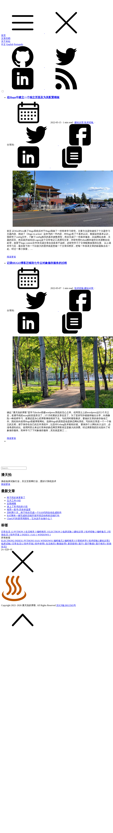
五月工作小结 (14, 500)
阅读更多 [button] (5, 484)
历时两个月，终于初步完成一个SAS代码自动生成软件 (34, 512)
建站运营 (79, 122)
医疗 (82, 543)
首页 (3, 35)
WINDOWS (44, 534)
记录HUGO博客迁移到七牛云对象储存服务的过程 (37, 262)
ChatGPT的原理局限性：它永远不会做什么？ (29, 518)
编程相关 (42, 531)
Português (18, 44)
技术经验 (89, 122)
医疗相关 (101, 543)
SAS (34, 534)
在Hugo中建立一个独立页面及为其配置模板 (33, 97)
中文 (3, 44)
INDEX (26, 534)
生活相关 (31, 531)
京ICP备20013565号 (66, 605)
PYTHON (19, 531)
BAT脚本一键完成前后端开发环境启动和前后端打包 (33, 515)
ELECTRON (55, 531)
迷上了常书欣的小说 (17, 506)
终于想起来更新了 (16, 497)
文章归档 (5, 38)
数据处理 (62, 543)
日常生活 (7, 531)
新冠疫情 (73, 543)
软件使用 (40, 543)
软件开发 (16, 534)
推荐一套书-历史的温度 (19, 509)
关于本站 (5, 41)
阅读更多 (11, 257)
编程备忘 (102, 531)
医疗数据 (90, 543)
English (9, 44)
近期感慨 (11, 503)
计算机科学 (82, 540)
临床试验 (68, 531)
